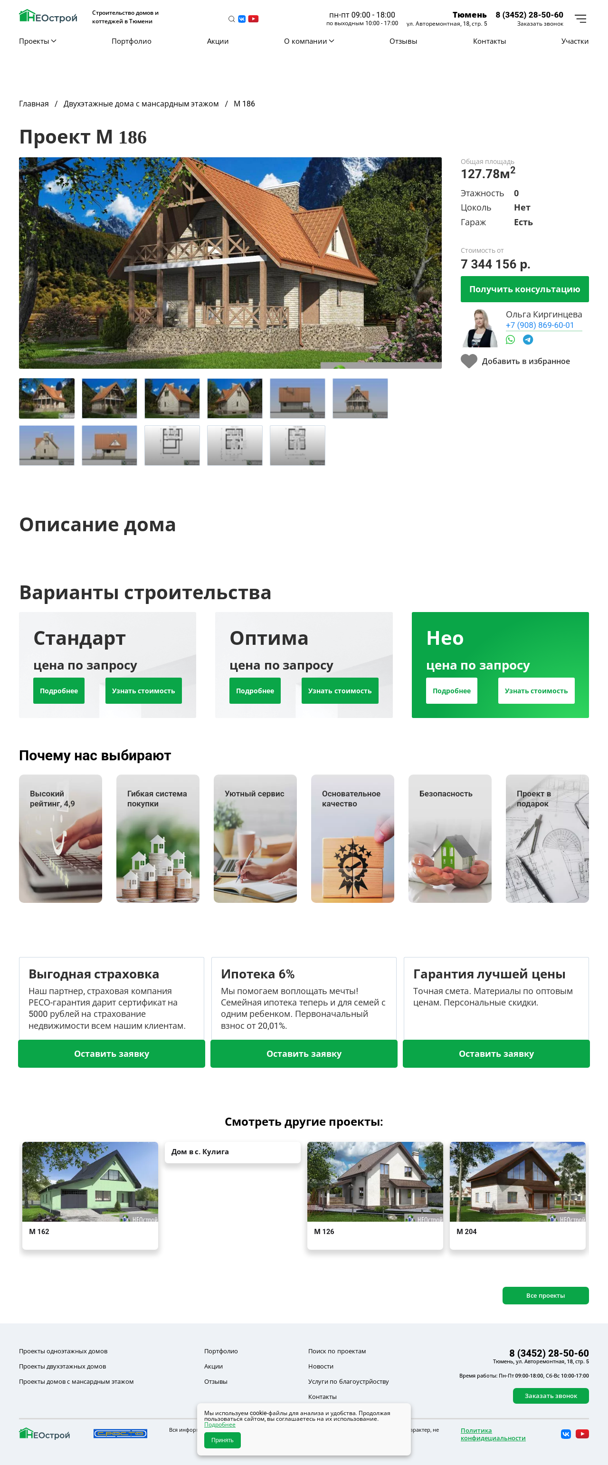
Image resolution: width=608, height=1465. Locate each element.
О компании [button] (309, 41)
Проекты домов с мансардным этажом (76, 1381)
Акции (218, 41)
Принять (222, 1440)
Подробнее (59, 690)
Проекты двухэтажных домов (62, 1366)
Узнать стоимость (143, 690)
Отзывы (404, 41)
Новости (320, 1366)
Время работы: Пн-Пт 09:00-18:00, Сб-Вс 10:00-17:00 (524, 1375)
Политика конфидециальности (493, 1434)
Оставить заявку (111, 1053)
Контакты (489, 41)
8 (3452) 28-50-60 (529, 14)
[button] (232, 19)
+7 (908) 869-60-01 (540, 324)
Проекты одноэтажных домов (63, 1351)
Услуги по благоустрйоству (348, 1381)
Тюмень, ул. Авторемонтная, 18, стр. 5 (541, 1361)
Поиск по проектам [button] (337, 1351)
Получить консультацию (524, 289)
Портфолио (132, 41)
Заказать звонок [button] (540, 24)
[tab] (47, 398)
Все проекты (545, 1295)
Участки (575, 41)
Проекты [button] (38, 41)
